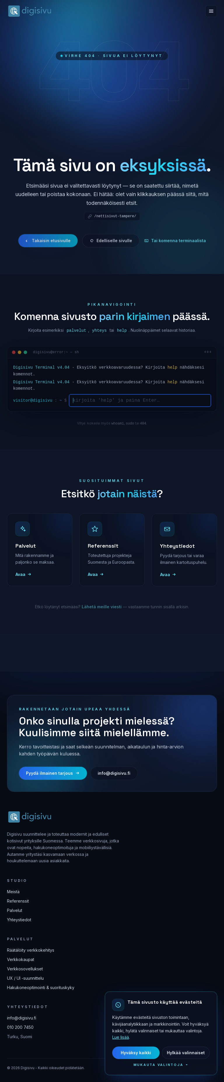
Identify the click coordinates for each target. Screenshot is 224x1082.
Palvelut (14, 910)
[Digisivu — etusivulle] (29, 11)
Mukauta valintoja (167, 1065)
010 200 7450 (20, 1027)
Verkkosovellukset (25, 968)
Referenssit (18, 901)
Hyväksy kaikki (142, 1052)
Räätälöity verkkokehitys (30, 950)
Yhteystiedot (19, 919)
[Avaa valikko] (211, 11)
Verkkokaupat (20, 959)
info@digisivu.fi (114, 778)
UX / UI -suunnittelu (25, 978)
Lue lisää (126, 1037)
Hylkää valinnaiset (192, 1052)
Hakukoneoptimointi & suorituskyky (40, 987)
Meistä (13, 891)
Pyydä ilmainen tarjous (53, 778)
